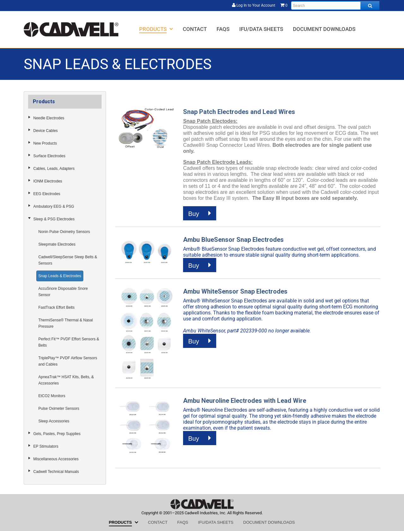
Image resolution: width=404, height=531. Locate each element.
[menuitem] (156, 29)
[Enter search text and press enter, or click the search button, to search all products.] (335, 5)
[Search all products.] (369, 5)
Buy (199, 213)
